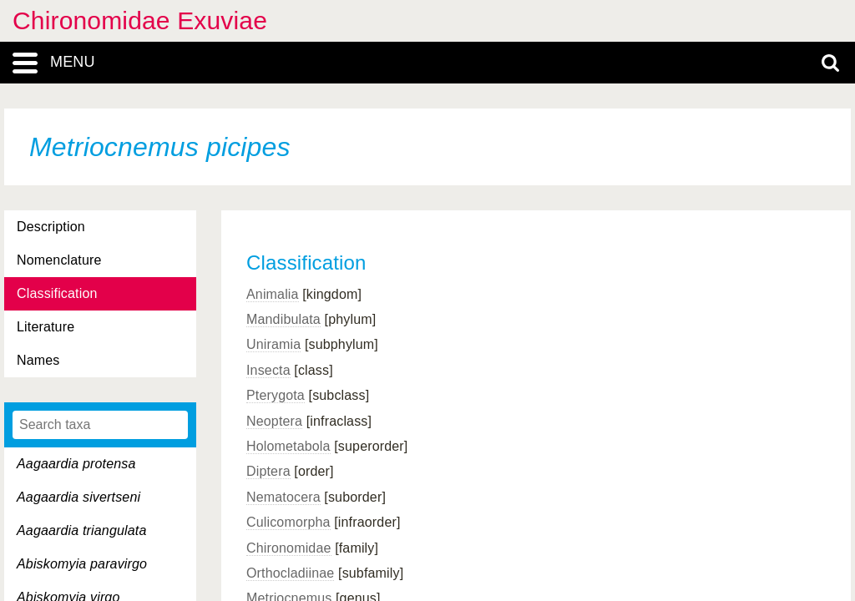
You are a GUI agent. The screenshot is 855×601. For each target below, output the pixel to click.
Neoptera (274, 421)
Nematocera (283, 497)
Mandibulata (283, 319)
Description (51, 227)
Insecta (268, 370)
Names (38, 360)
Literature (45, 327)
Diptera (268, 471)
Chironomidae (288, 548)
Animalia (272, 294)
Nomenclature (59, 260)
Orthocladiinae (290, 573)
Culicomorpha (288, 522)
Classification (57, 293)
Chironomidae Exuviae (140, 20)
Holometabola (288, 446)
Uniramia (273, 344)
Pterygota (275, 395)
